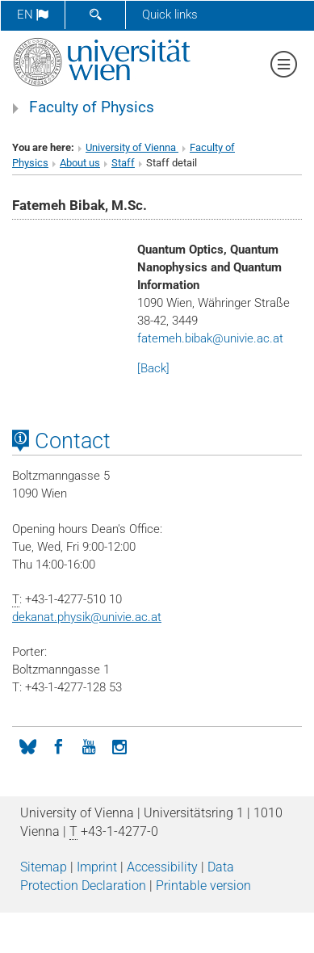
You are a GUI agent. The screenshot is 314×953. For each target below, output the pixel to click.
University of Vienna (132, 147)
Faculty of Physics (91, 107)
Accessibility (162, 867)
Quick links (170, 14)
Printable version (203, 885)
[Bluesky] (27, 745)
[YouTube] (88, 745)
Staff (123, 163)
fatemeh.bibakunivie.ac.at (210, 338)
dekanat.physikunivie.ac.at (86, 617)
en (32, 14)
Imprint (97, 867)
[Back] (153, 368)
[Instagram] (119, 745)
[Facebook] (58, 745)
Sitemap (43, 867)
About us (80, 163)
